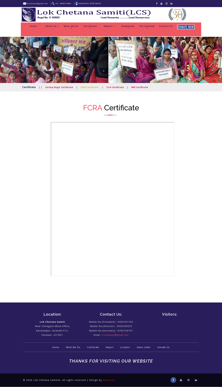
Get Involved (146, 26)
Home (33, 26)
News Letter (146, 347)
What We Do (71, 26)
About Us (52, 26)
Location (126, 347)
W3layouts (109, 380)
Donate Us (167, 347)
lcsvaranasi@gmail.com (115, 335)
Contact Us (166, 26)
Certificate (90, 26)
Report (109, 26)
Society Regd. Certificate (59, 87)
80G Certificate (139, 87)
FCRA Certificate (90, 87)
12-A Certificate (115, 87)
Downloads (128, 26)
